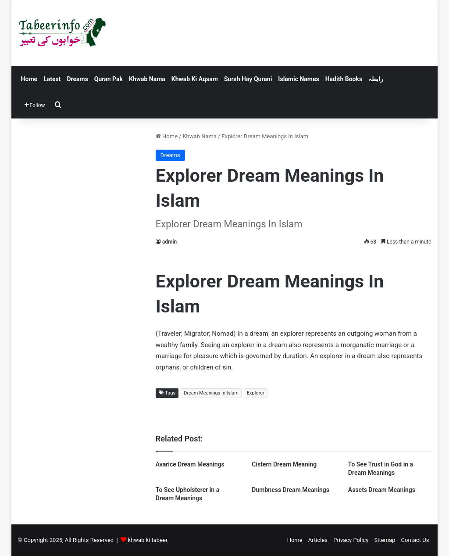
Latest (52, 79)
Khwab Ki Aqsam (194, 79)
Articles (318, 540)
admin (169, 242)
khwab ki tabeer (147, 540)
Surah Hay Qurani (248, 79)
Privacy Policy (350, 540)
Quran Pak (108, 79)
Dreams (77, 79)
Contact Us (415, 540)
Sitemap (385, 540)
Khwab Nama (147, 79)
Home (29, 79)
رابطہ (375, 79)
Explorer (255, 393)
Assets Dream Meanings (381, 489)
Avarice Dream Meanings (190, 464)
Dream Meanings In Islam (211, 393)
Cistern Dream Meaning (284, 464)
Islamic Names (298, 79)
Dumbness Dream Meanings (290, 489)
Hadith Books (343, 79)
